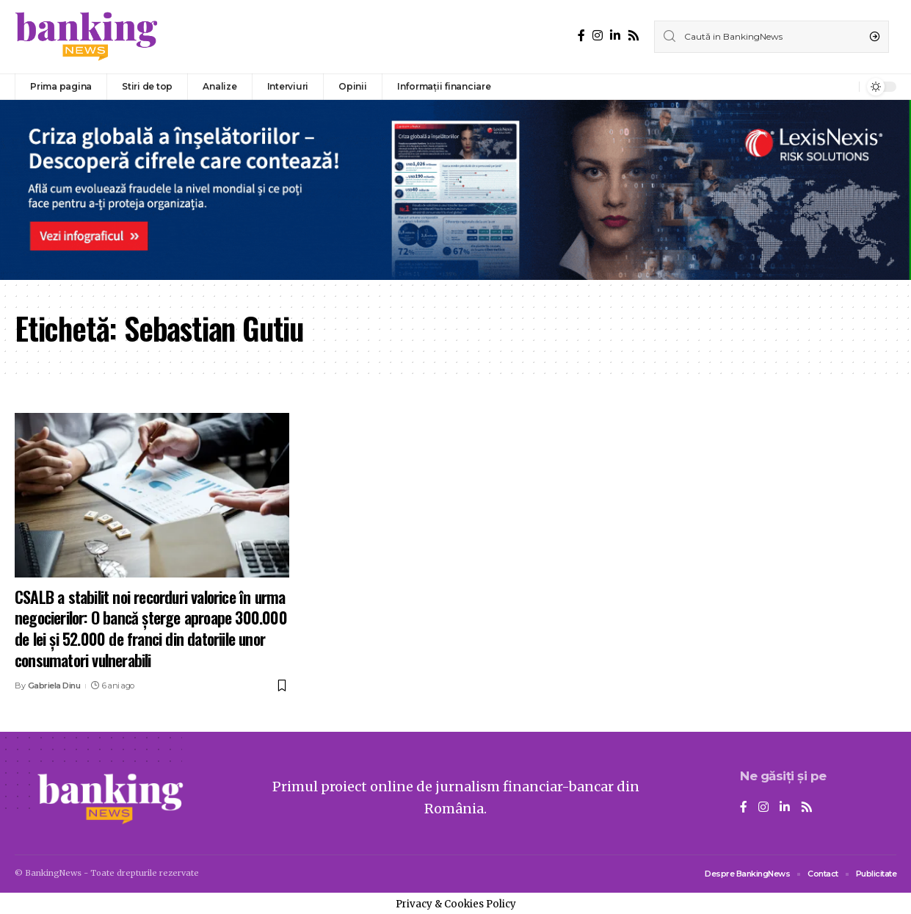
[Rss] (633, 36)
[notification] (844, 86)
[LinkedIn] (615, 36)
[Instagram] (597, 36)
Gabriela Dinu (54, 685)
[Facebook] (581, 36)
